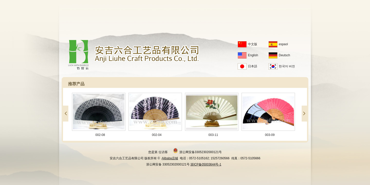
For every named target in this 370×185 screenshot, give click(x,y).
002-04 (156, 115)
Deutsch (279, 55)
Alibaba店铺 (170, 158)
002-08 (100, 115)
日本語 (247, 66)
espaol (278, 44)
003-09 (269, 115)
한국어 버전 (282, 66)
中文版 (247, 44)
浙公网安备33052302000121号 (197, 150)
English (248, 55)
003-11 (213, 115)
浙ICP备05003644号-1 (205, 164)
